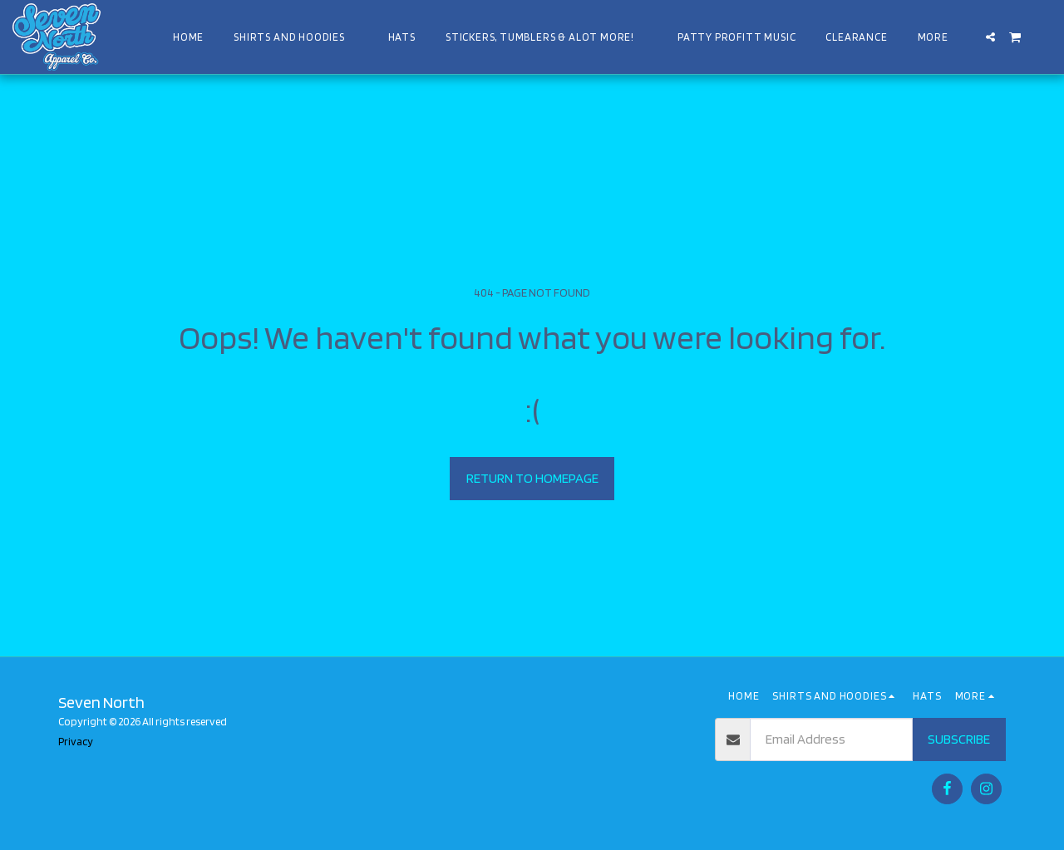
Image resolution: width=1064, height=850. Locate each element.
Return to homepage (532, 477)
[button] (990, 37)
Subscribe (959, 738)
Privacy (75, 741)
